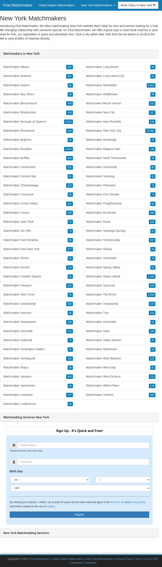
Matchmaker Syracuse (121, 285)
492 (152, 394)
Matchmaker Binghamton (38, 112)
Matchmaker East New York (38, 249)
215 (152, 103)
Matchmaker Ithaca (38, 367)
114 (69, 267)
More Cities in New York (138, 5)
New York (104, 34)
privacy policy (137, 502)
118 (69, 112)
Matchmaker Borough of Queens (38, 121)
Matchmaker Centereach (38, 167)
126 (152, 358)
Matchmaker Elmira (38, 258)
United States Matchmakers (57, 5)
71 (152, 194)
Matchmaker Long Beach (121, 67)
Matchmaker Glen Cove (38, 294)
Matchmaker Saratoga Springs (121, 231)
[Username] (83, 462)
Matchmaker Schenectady (121, 240)
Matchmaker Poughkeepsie (121, 203)
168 (69, 358)
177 (69, 394)
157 (152, 240)
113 (152, 376)
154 (69, 130)
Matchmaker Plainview (121, 185)
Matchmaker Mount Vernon (121, 103)
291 (69, 67)
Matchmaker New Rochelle (121, 121)
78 (152, 140)
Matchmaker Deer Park (38, 222)
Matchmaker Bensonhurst (38, 103)
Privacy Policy (124, 559)
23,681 (150, 130)
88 (70, 367)
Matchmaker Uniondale (121, 322)
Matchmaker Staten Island (121, 276)
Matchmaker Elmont (38, 267)
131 (152, 312)
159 (69, 103)
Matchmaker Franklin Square (38, 276)
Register (79, 514)
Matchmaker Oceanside (121, 167)
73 (70, 231)
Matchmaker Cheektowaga (38, 185)
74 (70, 340)
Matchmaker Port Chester (121, 194)
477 (69, 249)
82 (70, 258)
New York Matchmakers (100, 559)
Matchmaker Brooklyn (38, 149)
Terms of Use (142, 559)
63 (70, 94)
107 (152, 112)
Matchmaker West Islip (121, 367)
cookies (50, 506)
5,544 (68, 149)
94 (152, 158)
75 (70, 221)
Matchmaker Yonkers (121, 395)
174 (152, 303)
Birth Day (16, 471)
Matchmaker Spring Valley (121, 267)
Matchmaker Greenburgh (38, 304)
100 (69, 212)
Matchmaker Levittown (38, 395)
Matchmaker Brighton (38, 140)
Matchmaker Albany (38, 67)
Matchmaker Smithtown (121, 258)
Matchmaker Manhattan (121, 85)
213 (69, 185)
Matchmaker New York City (121, 131)
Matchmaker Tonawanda (121, 304)
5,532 (68, 121)
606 (152, 212)
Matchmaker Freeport (38, 285)
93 (70, 140)
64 (70, 404)
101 (152, 221)
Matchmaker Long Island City (121, 76)
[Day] (123, 480)
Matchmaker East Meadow (38, 240)
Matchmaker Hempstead (38, 322)
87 (152, 340)
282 (69, 303)
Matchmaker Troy (121, 313)
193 (152, 331)
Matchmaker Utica (121, 331)
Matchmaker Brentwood (38, 131)
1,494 (151, 276)
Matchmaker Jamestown (38, 385)
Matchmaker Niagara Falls (121, 149)
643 (69, 376)
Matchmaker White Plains (121, 385)
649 (69, 158)
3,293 (151, 294)
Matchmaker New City (121, 112)
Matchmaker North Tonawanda (121, 158)
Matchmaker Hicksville (38, 331)
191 (69, 203)
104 (69, 285)
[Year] (80, 488)
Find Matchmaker (17, 5)
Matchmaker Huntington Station (38, 349)
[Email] (83, 445)
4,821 (151, 85)
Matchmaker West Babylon (121, 358)
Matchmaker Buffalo (38, 158)
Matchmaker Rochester (121, 213)
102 (69, 167)
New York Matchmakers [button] (98, 5)
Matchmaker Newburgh (121, 140)
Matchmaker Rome (121, 222)
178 (152, 385)
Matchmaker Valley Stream (121, 340)
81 (70, 176)
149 (69, 322)
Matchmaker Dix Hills (38, 231)
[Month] (50, 480)
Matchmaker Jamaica (38, 376)
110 (69, 331)
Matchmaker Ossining (121, 176)
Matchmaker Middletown (121, 94)
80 (70, 194)
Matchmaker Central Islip (38, 176)
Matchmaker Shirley (121, 249)
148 (152, 149)
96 (70, 240)
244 (152, 121)
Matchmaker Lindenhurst (38, 404)
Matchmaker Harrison (38, 313)
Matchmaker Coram (38, 213)
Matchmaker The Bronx (121, 294)
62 (152, 76)
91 (152, 267)
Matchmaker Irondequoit (38, 358)
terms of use (117, 502)
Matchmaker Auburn (38, 85)
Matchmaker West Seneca (121, 376)
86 (70, 85)
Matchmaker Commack (38, 194)
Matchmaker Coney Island (38, 203)
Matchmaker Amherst (38, 76)
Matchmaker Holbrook (38, 340)
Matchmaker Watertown (121, 349)
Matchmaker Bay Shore (38, 94)
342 (152, 285)
